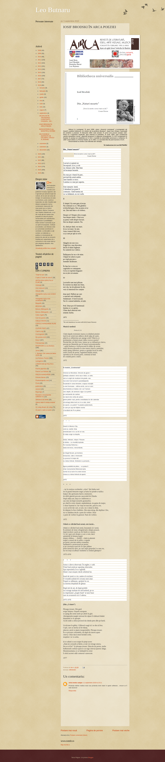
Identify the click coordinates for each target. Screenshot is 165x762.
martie (42, 94)
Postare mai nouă (69, 730)
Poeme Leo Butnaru (42, 371)
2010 (39, 57)
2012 (39, 63)
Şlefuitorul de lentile (42, 399)
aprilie (42, 97)
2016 (39, 76)
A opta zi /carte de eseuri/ (44, 277)
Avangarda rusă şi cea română (46, 294)
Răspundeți (72, 691)
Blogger (90, 757)
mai (41, 100)
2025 (39, 170)
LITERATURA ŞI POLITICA (44, 364)
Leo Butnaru (53, 10)
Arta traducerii (40, 288)
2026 (39, 173)
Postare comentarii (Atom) (78, 735)
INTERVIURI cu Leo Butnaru (45, 346)
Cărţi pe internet (41, 321)
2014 (39, 69)
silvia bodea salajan (75, 683)
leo (50, 182)
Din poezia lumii (41, 337)
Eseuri (38, 340)
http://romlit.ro (65, 745)
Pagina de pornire (95, 730)
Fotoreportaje (40, 343)
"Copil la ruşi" (40, 275)
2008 (39, 50)
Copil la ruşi (39, 331)
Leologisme (39, 361)
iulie (41, 107)
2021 (39, 157)
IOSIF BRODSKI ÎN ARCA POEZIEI (45, 125)
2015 (39, 72)
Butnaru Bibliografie (42, 309)
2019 (39, 85)
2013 (39, 66)
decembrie (43, 150)
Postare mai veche (120, 730)
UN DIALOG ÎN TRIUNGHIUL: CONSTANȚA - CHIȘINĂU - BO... (46, 118)
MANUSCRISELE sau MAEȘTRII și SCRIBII (47, 130)
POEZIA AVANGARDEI (43, 374)
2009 (39, 53)
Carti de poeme (41, 318)
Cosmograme (40, 334)
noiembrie (43, 147)
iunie (41, 103)
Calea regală (40, 315)
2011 (39, 60)
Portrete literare (41, 377)
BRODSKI (72, 670)
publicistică (39, 386)
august (42, 110)
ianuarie (42, 88)
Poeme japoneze (41, 368)
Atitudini (38, 291)
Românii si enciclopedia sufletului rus (43, 395)
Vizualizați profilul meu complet (46, 248)
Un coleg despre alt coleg (44, 407)
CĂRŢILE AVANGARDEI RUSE (46, 323)
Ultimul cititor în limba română (45, 402)
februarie (43, 91)
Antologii (38, 285)
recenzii (38, 389)
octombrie (43, 143)
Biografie (38, 303)
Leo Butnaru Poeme (42, 358)
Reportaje (39, 392)
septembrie (43, 113)
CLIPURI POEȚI (41, 328)
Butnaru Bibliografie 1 (43, 312)
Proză (37, 383)
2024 (39, 166)
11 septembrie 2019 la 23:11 (92, 683)
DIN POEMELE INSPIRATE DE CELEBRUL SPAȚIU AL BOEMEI (46, 136)
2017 (39, 79)
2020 (39, 154)
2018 (39, 82)
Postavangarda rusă (42, 380)
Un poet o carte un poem (44, 410)
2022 (39, 160)
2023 (39, 163)
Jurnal (38, 350)
